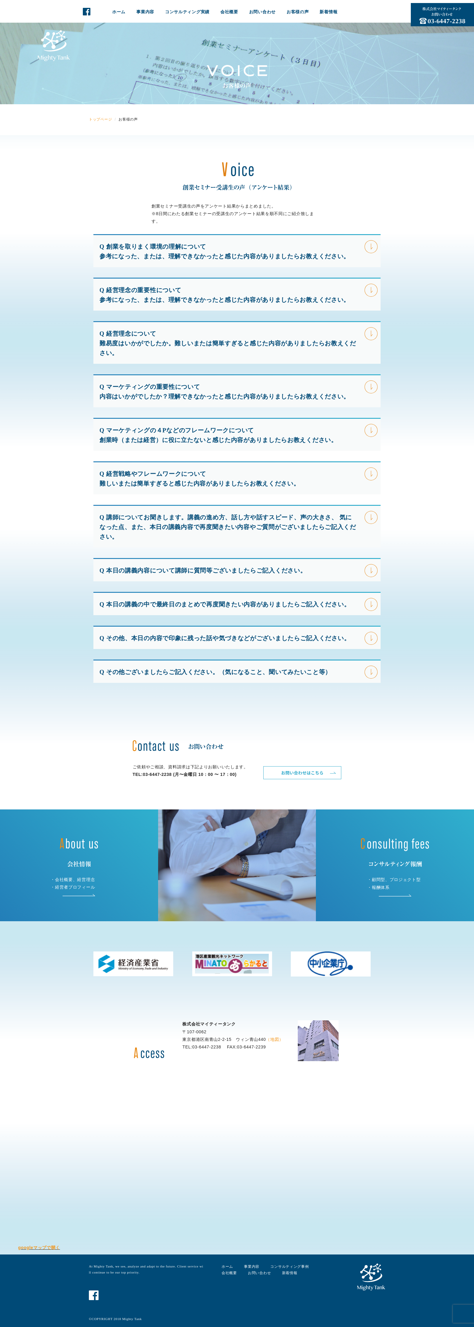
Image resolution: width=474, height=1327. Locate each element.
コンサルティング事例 (289, 1266)
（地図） (275, 1039)
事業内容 (145, 12)
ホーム (118, 12)
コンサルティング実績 (187, 12)
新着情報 (328, 12)
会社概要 (229, 12)
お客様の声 (298, 12)
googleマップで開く (39, 1247)
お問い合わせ (262, 12)
